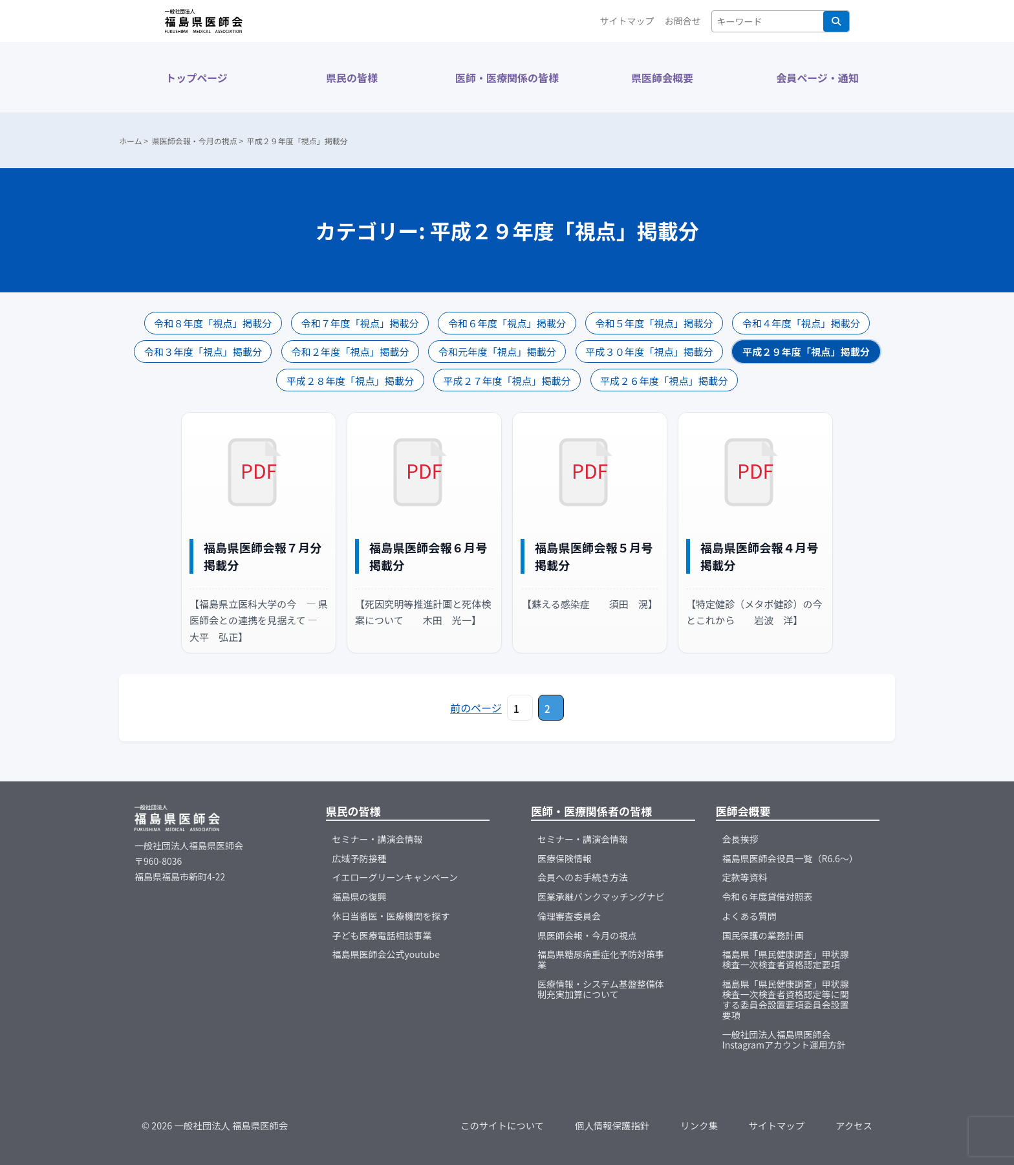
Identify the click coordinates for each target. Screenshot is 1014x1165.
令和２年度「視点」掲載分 (350, 351)
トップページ (197, 77)
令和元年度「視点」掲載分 (497, 351)
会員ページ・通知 (817, 77)
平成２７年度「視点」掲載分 (506, 380)
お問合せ (683, 20)
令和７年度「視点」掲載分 (359, 323)
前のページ (476, 707)
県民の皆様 (352, 77)
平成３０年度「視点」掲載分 (649, 351)
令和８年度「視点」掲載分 (213, 323)
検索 (836, 21)
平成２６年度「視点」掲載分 (664, 380)
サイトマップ (627, 20)
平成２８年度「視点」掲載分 (350, 380)
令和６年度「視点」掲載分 (507, 323)
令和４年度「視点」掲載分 (801, 323)
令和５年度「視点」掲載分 (654, 323)
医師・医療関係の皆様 (507, 77)
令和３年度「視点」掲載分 (203, 351)
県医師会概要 (662, 77)
